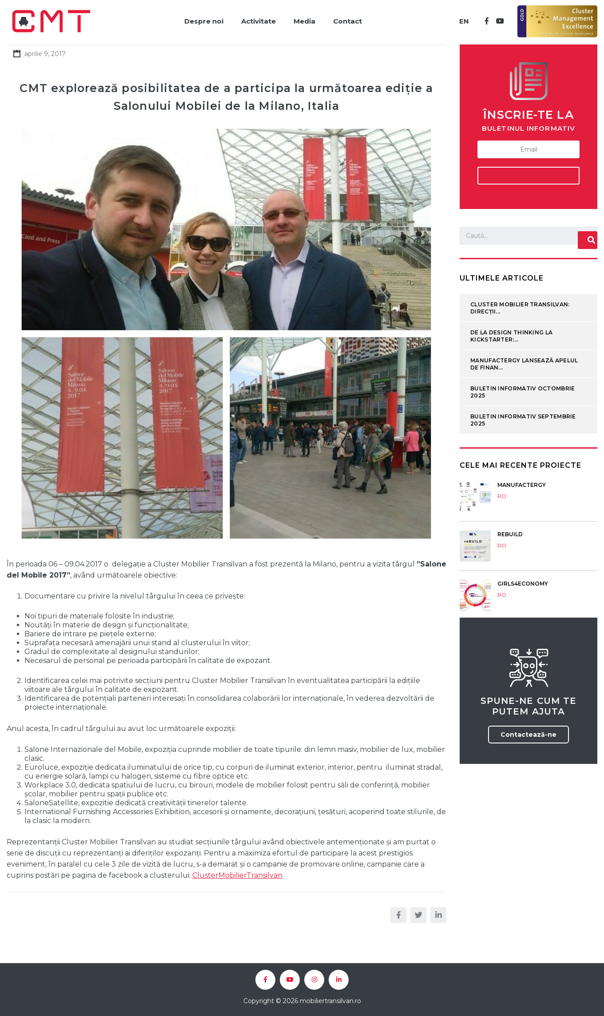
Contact (347, 21)
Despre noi (203, 21)
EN (464, 21)
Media (304, 21)
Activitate (258, 21)
